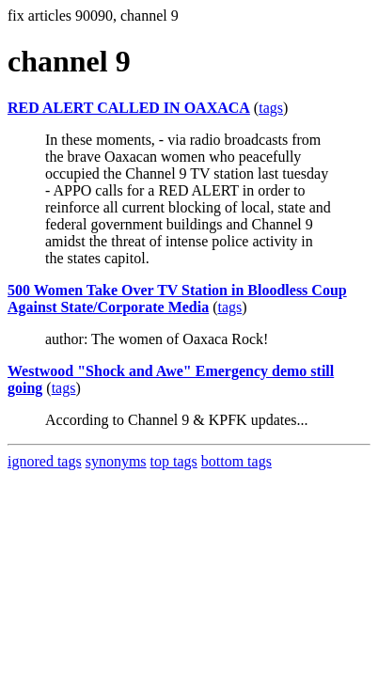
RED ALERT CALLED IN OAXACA (129, 108)
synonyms (116, 461)
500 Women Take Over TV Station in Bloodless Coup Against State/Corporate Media (177, 298)
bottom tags (236, 461)
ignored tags (45, 461)
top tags (173, 461)
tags (271, 108)
